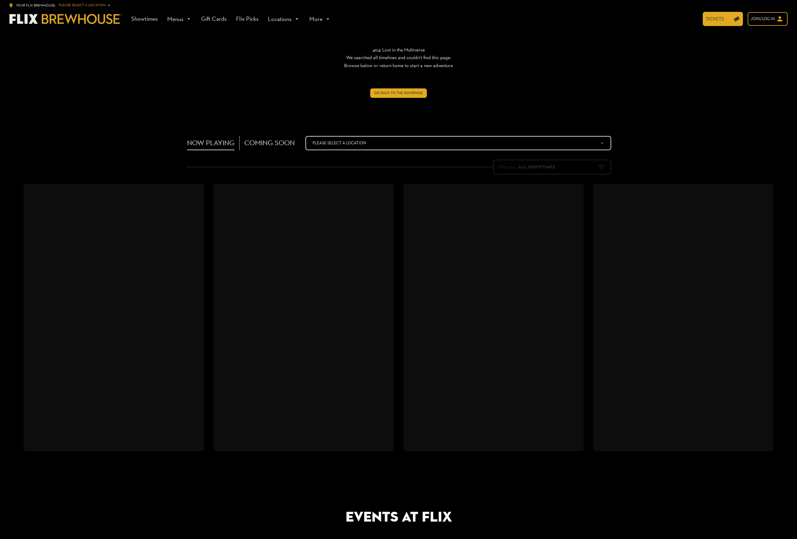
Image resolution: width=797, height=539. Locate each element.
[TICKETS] (723, 19)
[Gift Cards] (214, 19)
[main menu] (231, 19)
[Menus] (179, 19)
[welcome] (768, 19)
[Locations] (284, 19)
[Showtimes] (144, 19)
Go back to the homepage (398, 92)
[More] (320, 19)
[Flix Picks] (247, 19)
